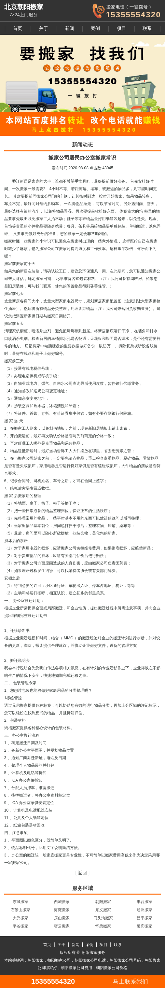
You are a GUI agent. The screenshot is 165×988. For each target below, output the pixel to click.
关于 (43, 28)
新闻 (69, 28)
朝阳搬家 (103, 901)
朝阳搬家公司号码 (125, 960)
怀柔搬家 (103, 926)
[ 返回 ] (83, 872)
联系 (147, 28)
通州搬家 (144, 910)
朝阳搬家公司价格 (111, 968)
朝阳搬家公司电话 (90, 960)
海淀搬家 (62, 910)
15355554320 (53, 981)
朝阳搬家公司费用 (76, 968)
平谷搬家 (20, 926)
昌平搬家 (144, 918)
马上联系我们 (130, 981)
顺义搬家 (103, 910)
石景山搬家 (20, 910)
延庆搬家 (144, 926)
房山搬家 (62, 918)
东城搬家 (20, 901)
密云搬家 (62, 926)
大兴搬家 (20, 918)
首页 (17, 28)
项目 (121, 28)
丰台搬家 (144, 901)
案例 (95, 28)
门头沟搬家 (103, 918)
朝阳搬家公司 (59, 960)
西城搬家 (62, 901)
